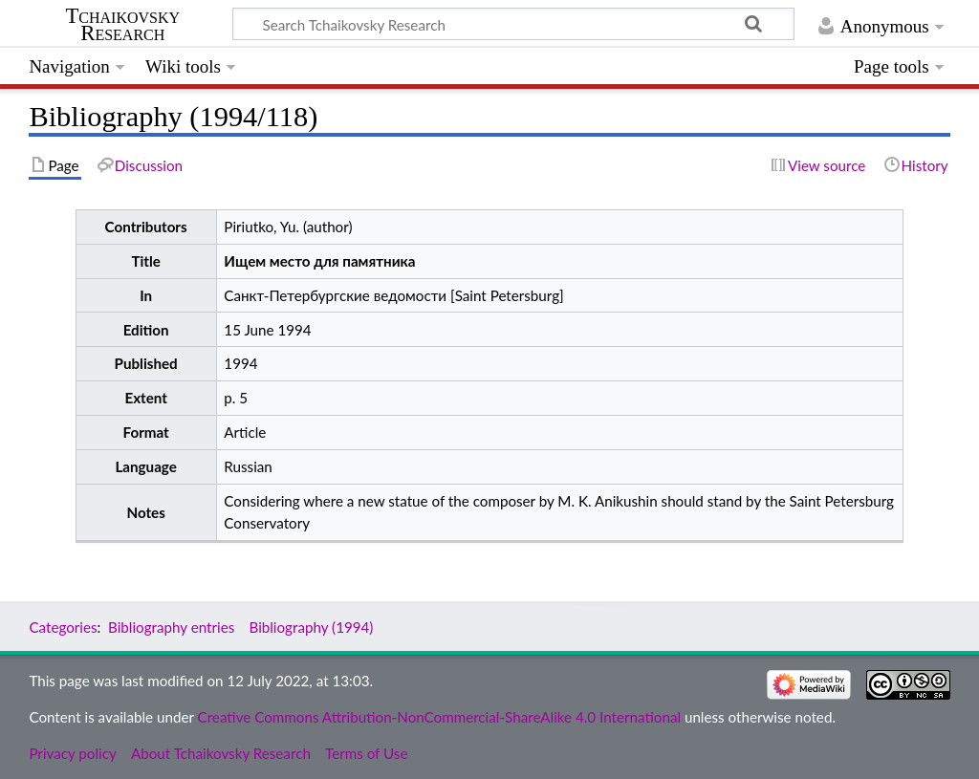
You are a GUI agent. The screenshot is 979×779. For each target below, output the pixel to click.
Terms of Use (366, 753)
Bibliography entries (171, 627)
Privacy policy (72, 753)
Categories (63, 627)
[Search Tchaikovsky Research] (513, 24)
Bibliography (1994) (311, 627)
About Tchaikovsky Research (221, 753)
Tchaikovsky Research (122, 25)
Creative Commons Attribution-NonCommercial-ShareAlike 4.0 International (439, 716)
